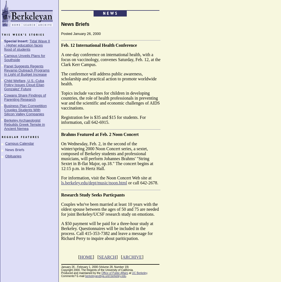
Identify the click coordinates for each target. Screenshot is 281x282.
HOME (86, 257)
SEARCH (107, 257)
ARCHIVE (132, 257)
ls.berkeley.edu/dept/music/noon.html (94, 182)
